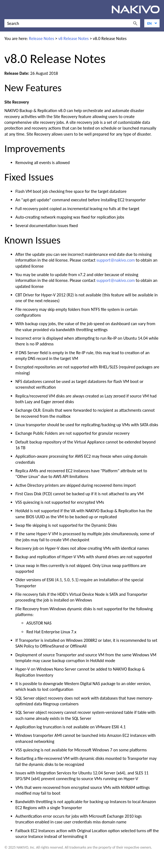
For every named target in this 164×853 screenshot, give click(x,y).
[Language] (152, 23)
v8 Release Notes (73, 38)
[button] (135, 23)
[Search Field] (72, 23)
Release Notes (41, 38)
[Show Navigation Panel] (7, 9)
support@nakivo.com (115, 260)
